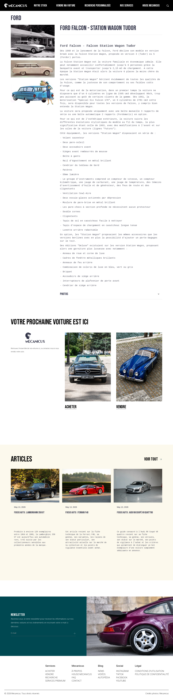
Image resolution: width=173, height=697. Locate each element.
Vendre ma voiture (65, 5)
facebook (121, 677)
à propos (77, 671)
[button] (111, 294)
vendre (49, 674)
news (101, 671)
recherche (51, 677)
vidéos (102, 674)
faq (74, 677)
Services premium (55, 680)
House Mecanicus (151, 5)
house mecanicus (82, 674)
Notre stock (40, 5)
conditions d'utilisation (149, 671)
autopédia (104, 677)
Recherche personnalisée (98, 5)
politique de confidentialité (152, 674)
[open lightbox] (33, 41)
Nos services (126, 5)
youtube (121, 680)
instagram (122, 671)
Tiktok (120, 674)
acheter (50, 671)
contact (76, 680)
